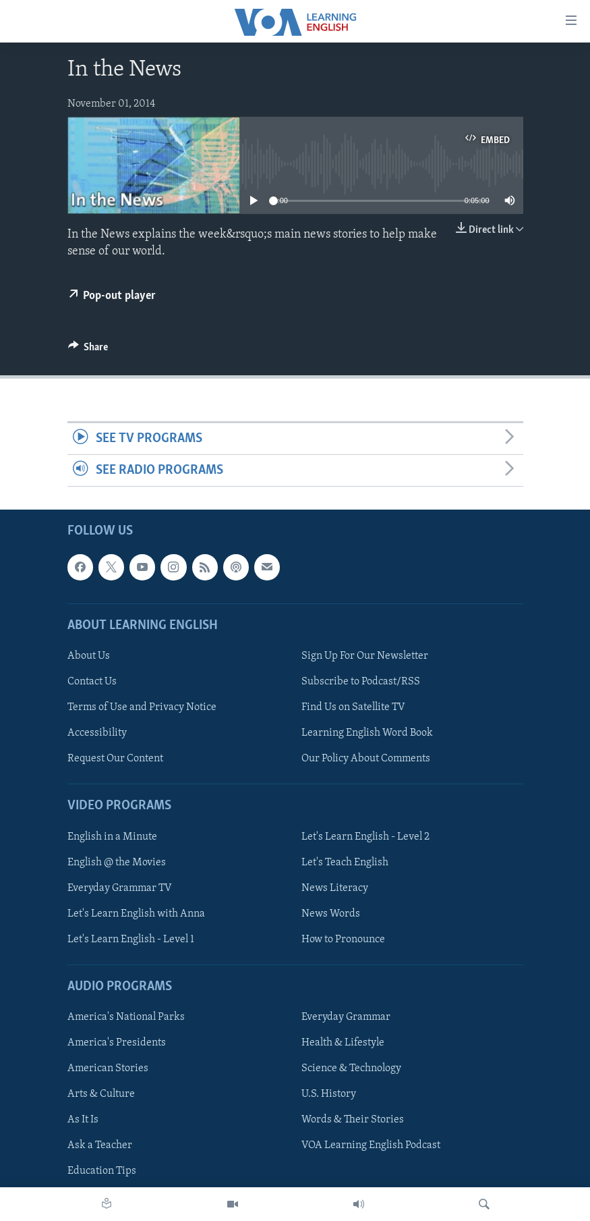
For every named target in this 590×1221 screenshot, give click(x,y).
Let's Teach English (344, 862)
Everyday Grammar (345, 1017)
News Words (330, 913)
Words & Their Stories (352, 1120)
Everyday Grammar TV (119, 888)
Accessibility (97, 733)
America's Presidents (116, 1042)
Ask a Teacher (99, 1146)
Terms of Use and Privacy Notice (141, 707)
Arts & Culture (101, 1094)
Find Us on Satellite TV (353, 707)
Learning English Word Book (367, 733)
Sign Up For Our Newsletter (364, 656)
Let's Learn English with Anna (136, 913)
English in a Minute (112, 837)
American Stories (107, 1069)
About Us (88, 656)
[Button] (88, 350)
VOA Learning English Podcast (370, 1146)
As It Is (82, 1120)
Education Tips (101, 1171)
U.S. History (328, 1094)
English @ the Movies (116, 862)
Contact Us (92, 681)
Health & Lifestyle (342, 1042)
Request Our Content (115, 758)
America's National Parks (126, 1017)
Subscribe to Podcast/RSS (360, 681)
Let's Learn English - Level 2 (365, 837)
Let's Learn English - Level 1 (130, 939)
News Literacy (334, 888)
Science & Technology (351, 1069)
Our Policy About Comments (365, 758)
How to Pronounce (343, 939)
